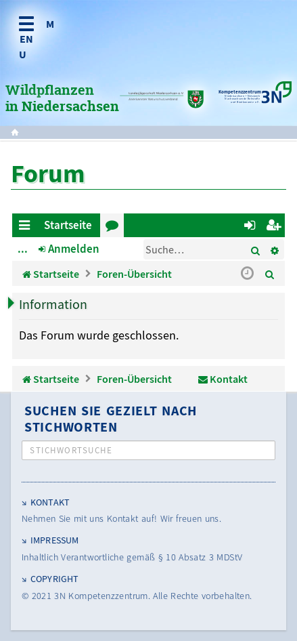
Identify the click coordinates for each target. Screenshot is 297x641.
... (23, 248)
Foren (115, 227)
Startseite (68, 225)
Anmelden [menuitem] (252, 227)
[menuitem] (270, 274)
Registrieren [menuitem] (276, 227)
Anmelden (73, 248)
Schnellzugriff (27, 227)
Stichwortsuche (71, 450)
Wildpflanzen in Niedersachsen (62, 99)
